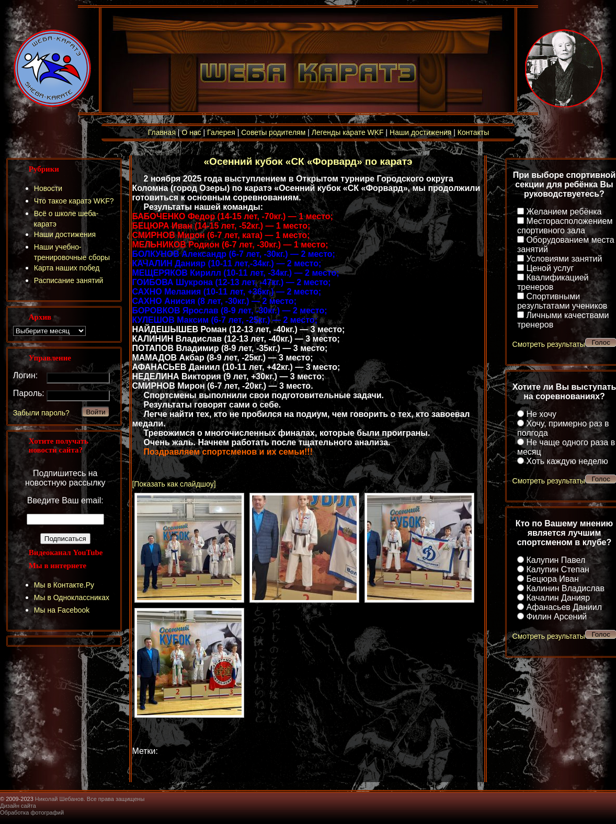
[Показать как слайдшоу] (173, 484)
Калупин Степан (557, 569)
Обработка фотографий (32, 812)
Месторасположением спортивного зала (564, 226)
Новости (48, 188)
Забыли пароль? (41, 413)
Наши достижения (420, 132)
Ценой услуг (550, 268)
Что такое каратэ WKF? (74, 201)
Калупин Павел (555, 560)
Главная (162, 132)
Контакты (473, 132)
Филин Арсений (556, 616)
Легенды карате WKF (348, 132)
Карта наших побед (67, 268)
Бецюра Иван (552, 578)
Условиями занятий (564, 258)
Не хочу (541, 414)
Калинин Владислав (565, 588)
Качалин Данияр (558, 597)
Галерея (221, 132)
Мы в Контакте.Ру (64, 585)
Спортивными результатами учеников (562, 301)
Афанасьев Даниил (564, 607)
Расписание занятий (69, 280)
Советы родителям (273, 132)
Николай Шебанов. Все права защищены (90, 799)
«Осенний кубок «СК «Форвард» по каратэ (308, 161)
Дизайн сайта (18, 806)
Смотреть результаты (548, 344)
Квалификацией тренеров (553, 282)
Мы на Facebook (62, 610)
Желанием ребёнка (563, 211)
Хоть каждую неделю (567, 461)
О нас (191, 132)
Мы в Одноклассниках (71, 597)
